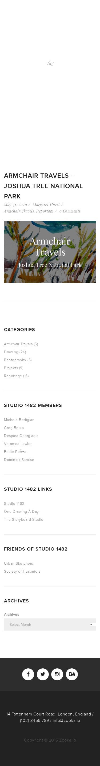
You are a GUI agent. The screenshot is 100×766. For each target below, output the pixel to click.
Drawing (11, 352)
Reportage (45, 211)
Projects (11, 368)
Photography (15, 360)
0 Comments (70, 211)
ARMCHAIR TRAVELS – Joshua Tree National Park (43, 186)
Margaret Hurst (46, 204)
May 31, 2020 (15, 204)
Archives (11, 614)
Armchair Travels (19, 211)
